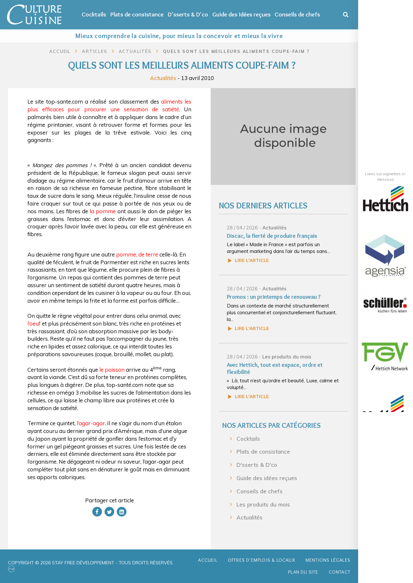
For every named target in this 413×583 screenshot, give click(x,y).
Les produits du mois (286, 357)
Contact (339, 572)
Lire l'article (252, 260)
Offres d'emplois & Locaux (261, 560)
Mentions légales (328, 560)
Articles (94, 51)
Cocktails (94, 14)
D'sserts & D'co (188, 14)
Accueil (60, 51)
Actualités (163, 78)
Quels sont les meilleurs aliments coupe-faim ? (236, 51)
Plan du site (303, 572)
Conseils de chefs (297, 14)
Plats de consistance (137, 14)
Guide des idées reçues (241, 14)
